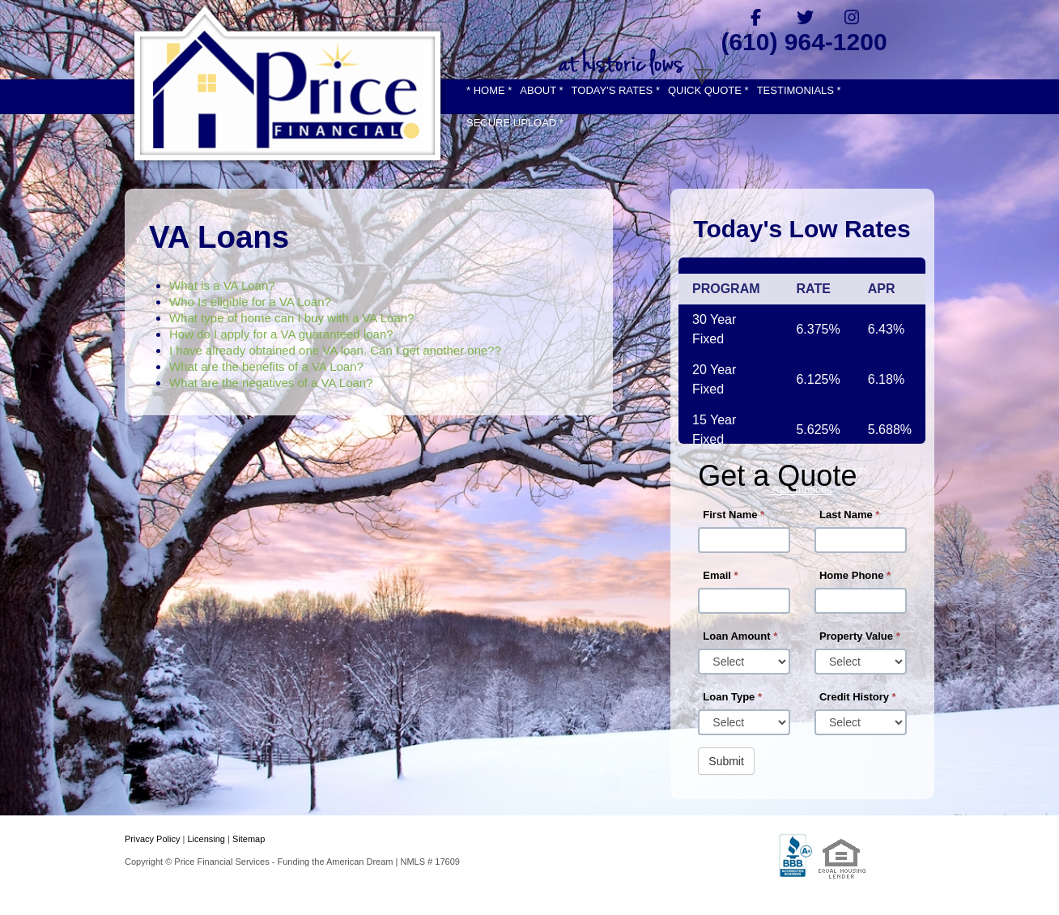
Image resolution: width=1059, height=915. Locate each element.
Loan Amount (740, 636)
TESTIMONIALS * (799, 90)
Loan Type (732, 697)
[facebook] (755, 17)
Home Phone (855, 575)
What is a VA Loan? (222, 285)
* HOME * (489, 90)
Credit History (857, 697)
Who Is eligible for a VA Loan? (250, 302)
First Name (733, 515)
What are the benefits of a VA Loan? (266, 366)
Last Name (849, 515)
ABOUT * (541, 90)
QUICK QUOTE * (708, 90)
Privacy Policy (152, 839)
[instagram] (852, 17)
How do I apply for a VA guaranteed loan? (281, 334)
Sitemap (248, 839)
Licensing (205, 839)
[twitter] (804, 17)
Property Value (859, 636)
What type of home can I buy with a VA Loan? (291, 318)
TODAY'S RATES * (616, 90)
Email (720, 575)
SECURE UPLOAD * (515, 123)
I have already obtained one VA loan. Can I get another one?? (335, 350)
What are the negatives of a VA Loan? (271, 382)
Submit (726, 761)
